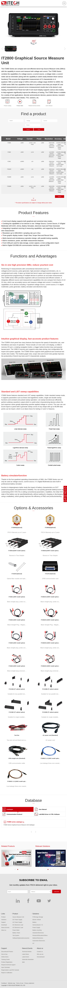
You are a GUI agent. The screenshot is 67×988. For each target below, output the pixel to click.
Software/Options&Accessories (21, 938)
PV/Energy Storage (38, 917)
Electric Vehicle (37, 919)
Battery (34, 922)
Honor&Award (40, 957)
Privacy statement (29, 983)
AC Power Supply (17, 922)
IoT (33, 943)
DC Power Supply (17, 919)
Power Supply (36, 927)
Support (3, 922)
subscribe (56, 891)
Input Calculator (5, 967)
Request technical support (8, 964)
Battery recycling (37, 930)
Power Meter (16, 930)
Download (4, 925)
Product (3, 917)
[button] (15, 869)
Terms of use (19, 983)
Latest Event (25, 957)
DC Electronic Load (18, 925)
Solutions (3, 919)
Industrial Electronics (38, 932)
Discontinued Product (7, 951)
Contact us (40, 951)
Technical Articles (26, 951)
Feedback (4, 983)
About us (3, 930)
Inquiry (65, 495)
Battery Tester (16, 932)
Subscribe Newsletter (28, 959)
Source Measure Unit (18, 917)
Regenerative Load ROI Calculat (10, 970)
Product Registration (6, 962)
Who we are (40, 954)
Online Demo (4, 957)
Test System (16, 935)
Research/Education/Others (40, 935)
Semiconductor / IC (38, 925)
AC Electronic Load (18, 927)
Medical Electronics (38, 938)
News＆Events (5, 927)
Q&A (23, 962)
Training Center (5, 959)
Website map (11, 983)
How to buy (4, 954)
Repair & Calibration (6, 972)
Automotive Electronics (39, 940)
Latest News (25, 954)
